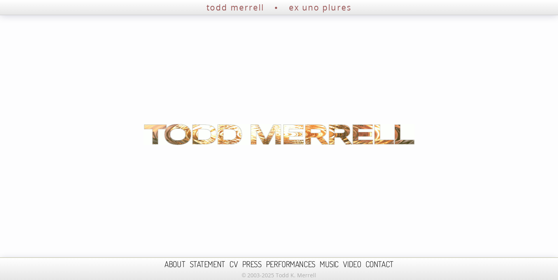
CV (233, 264)
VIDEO (352, 264)
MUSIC (329, 264)
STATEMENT (207, 264)
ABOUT (174, 264)
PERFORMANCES (290, 264)
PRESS (252, 264)
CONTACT (380, 264)
